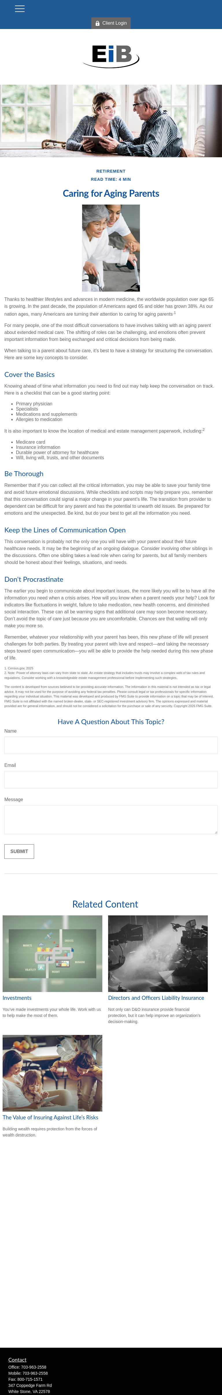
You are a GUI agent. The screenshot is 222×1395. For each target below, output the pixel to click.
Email (10, 765)
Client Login (111, 23)
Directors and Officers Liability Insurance (156, 998)
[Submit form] (19, 851)
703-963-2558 (33, 1367)
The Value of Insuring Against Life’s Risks (50, 1117)
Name (10, 731)
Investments (17, 998)
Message (13, 799)
